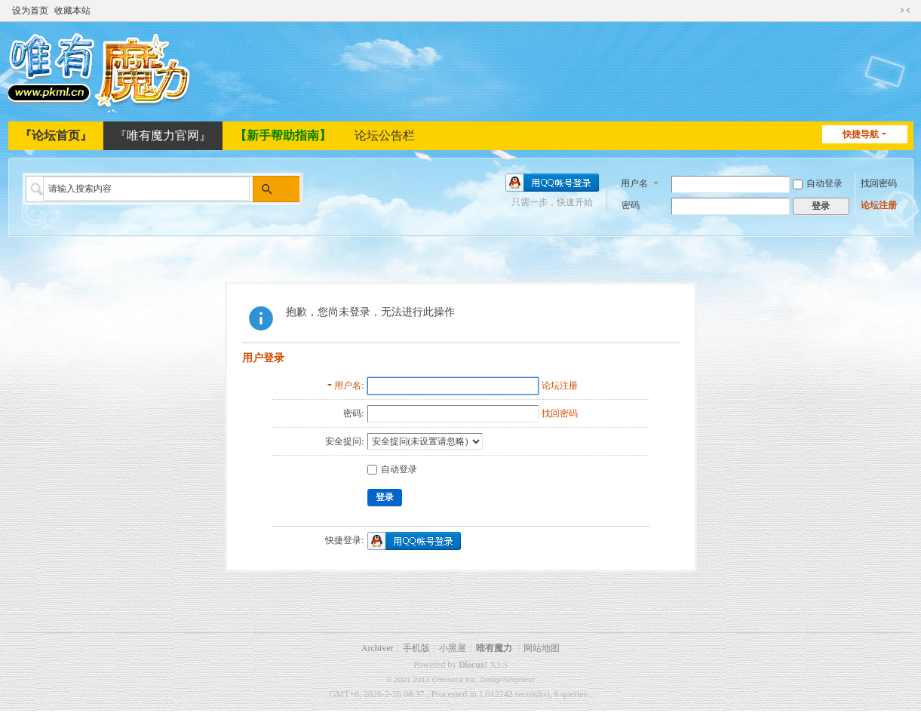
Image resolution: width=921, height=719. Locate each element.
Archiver (377, 648)
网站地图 (541, 648)
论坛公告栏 (385, 135)
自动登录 (818, 182)
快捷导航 (861, 134)
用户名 (634, 182)
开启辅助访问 (891, 9)
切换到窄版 (905, 9)
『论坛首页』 (56, 135)
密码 (631, 204)
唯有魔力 (494, 648)
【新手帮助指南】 (283, 135)
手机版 (416, 648)
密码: (353, 413)
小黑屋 (452, 648)
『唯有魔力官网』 (163, 135)
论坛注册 (879, 204)
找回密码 (879, 182)
